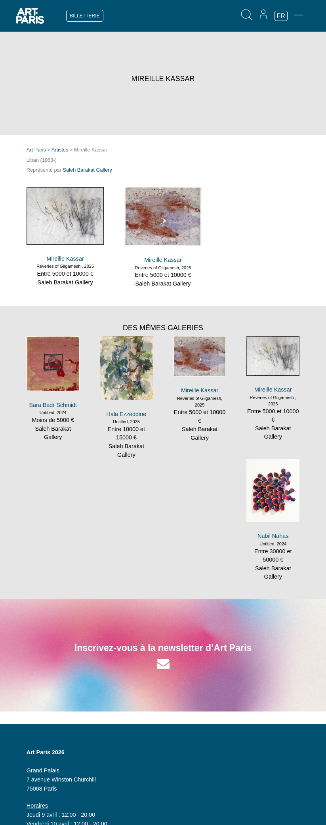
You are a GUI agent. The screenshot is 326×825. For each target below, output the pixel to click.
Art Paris (36, 150)
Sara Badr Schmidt (53, 405)
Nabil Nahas (272, 536)
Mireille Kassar (65, 258)
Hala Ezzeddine (127, 414)
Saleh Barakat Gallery (87, 170)
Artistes (60, 150)
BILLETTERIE (84, 16)
